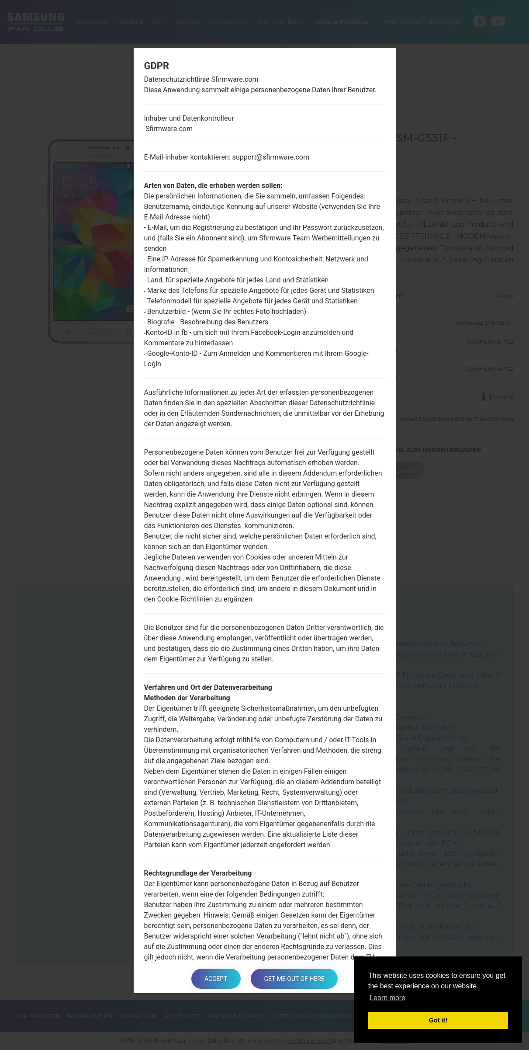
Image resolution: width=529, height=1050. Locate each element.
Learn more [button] (387, 997)
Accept (215, 978)
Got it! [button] (438, 1020)
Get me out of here (294, 978)
